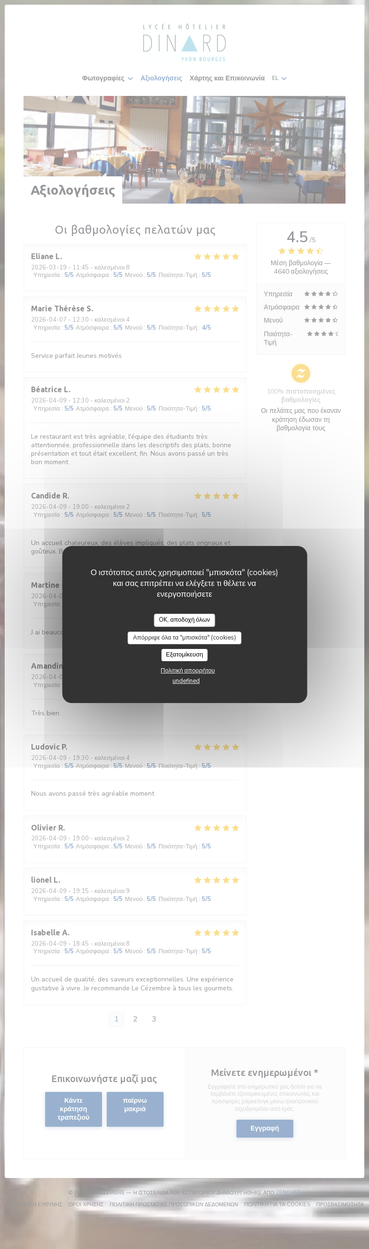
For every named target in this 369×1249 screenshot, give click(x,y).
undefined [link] (186, 681)
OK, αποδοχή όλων (184, 620)
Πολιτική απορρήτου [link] (188, 670)
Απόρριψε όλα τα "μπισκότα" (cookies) (184, 637)
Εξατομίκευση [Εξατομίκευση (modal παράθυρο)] (184, 654)
